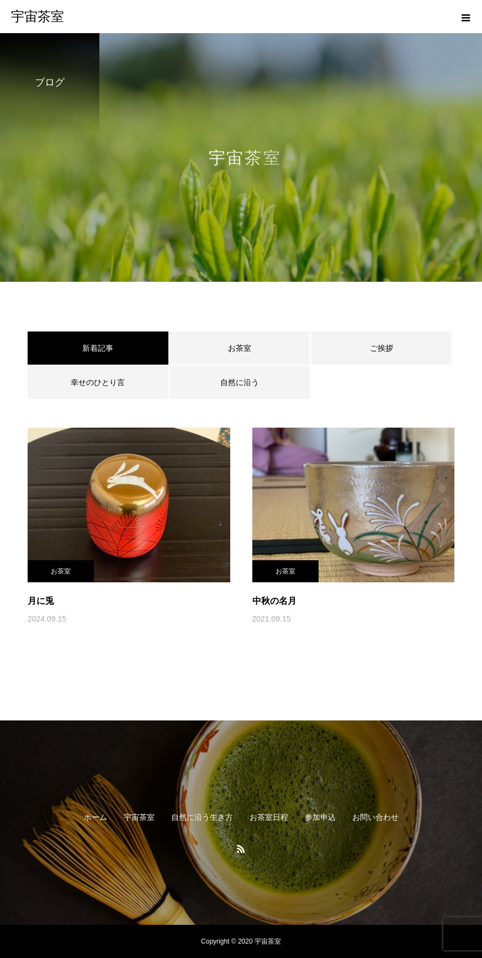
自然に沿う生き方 (202, 817)
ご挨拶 (381, 348)
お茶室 (239, 348)
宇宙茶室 (139, 817)
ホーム (95, 817)
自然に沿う (239, 382)
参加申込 (320, 817)
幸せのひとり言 (98, 382)
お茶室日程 (269, 817)
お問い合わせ (375, 817)
